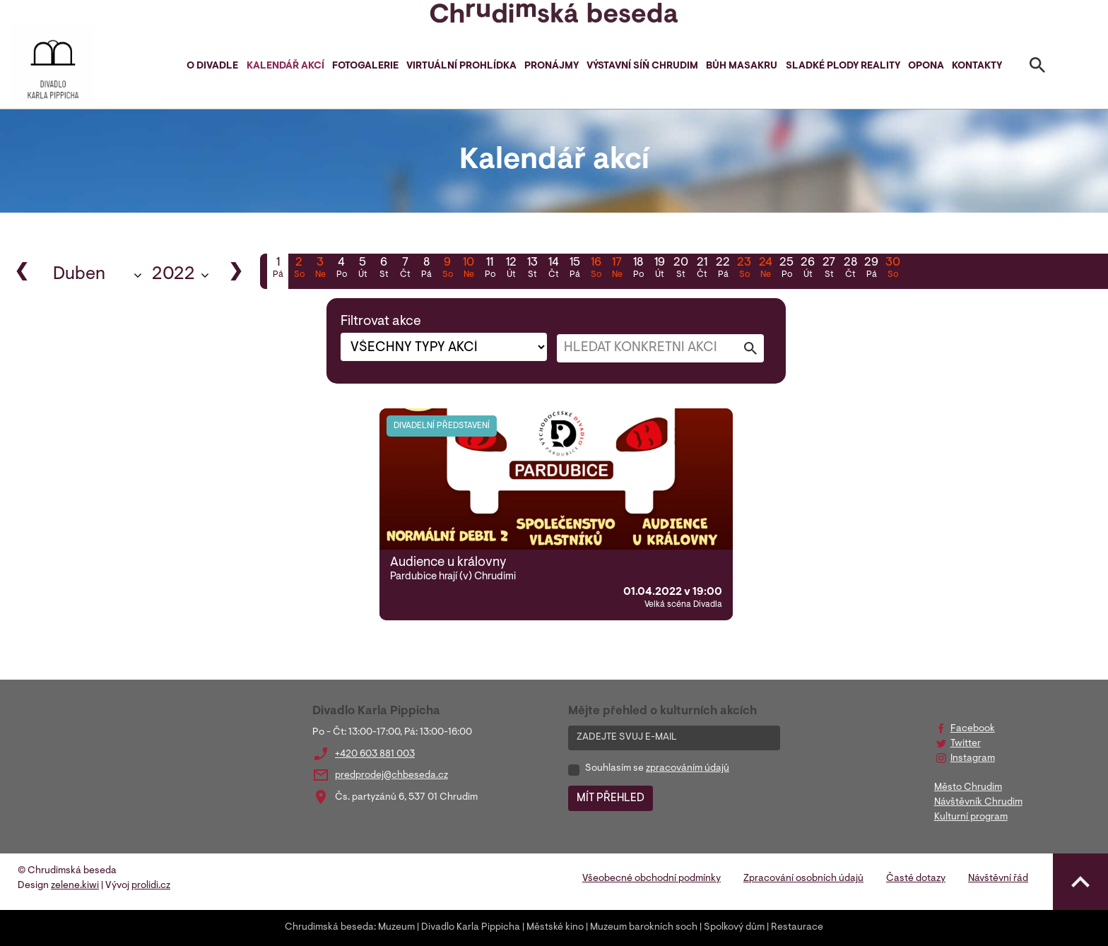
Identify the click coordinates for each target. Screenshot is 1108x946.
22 (722, 269)
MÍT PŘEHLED (610, 798)
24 (765, 269)
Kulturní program (971, 817)
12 (510, 269)
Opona (926, 66)
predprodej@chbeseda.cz (391, 776)
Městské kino (555, 928)
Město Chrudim (968, 788)
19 (659, 269)
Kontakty (977, 66)
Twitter (965, 744)
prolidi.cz (150, 886)
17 (616, 269)
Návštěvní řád (998, 879)
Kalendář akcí (285, 66)
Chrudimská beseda (329, 928)
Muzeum (396, 928)
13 (532, 269)
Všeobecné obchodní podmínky (651, 879)
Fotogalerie (365, 66)
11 (489, 269)
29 (871, 269)
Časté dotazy (915, 879)
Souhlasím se (657, 769)
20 (680, 269)
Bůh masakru (741, 66)
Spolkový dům (734, 928)
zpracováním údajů (687, 769)
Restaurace (797, 928)
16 (595, 269)
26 (807, 269)
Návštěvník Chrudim (978, 803)
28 (850, 269)
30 (892, 269)
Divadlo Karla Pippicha (470, 928)
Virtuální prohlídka (461, 66)
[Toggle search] (1037, 68)
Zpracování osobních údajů (803, 879)
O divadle (212, 66)
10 (468, 269)
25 (786, 269)
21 (701, 269)
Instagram (972, 759)
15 (574, 269)
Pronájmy (551, 66)
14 (553, 269)
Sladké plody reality (843, 66)
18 (638, 269)
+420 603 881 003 (375, 754)
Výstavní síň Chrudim (642, 66)
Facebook (972, 729)
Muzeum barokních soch (643, 928)
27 (828, 269)
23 (744, 269)
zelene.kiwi (75, 886)
